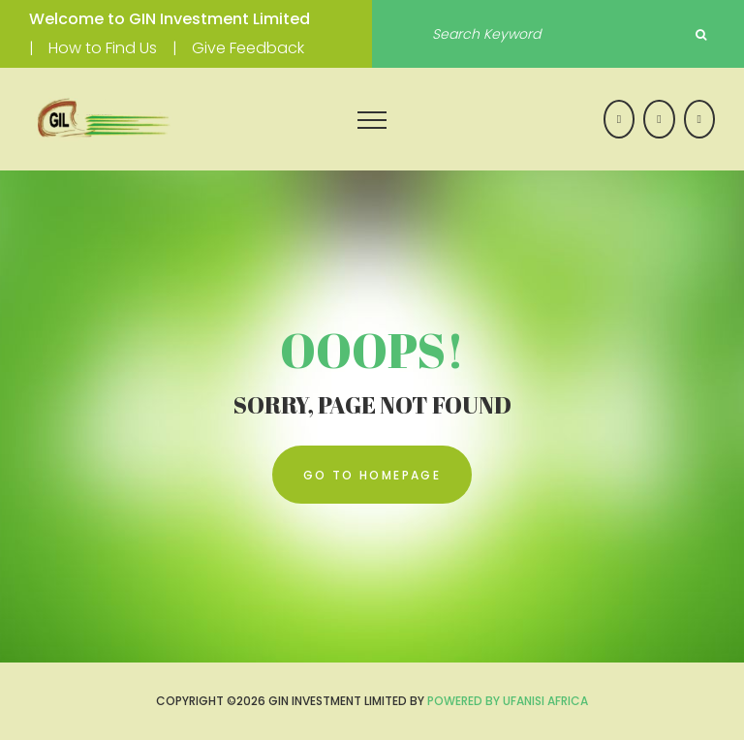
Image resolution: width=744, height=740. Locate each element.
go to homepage (372, 475)
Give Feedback (248, 48)
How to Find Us (102, 48)
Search (700, 34)
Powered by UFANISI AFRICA (507, 701)
